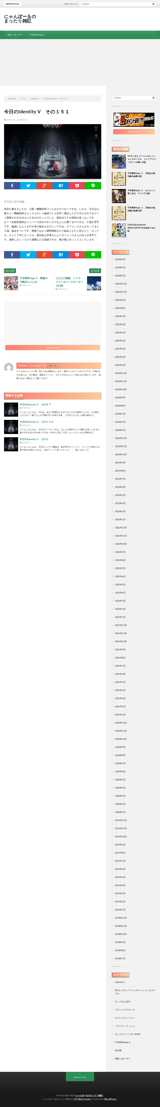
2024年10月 (121, 389)
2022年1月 (120, 617)
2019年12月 (121, 820)
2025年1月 (120, 365)
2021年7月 (120, 665)
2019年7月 (120, 861)
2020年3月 (120, 795)
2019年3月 (120, 893)
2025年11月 (121, 291)
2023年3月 (120, 511)
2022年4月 (120, 592)
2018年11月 (121, 926)
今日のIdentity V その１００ (37, 421)
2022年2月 (120, 609)
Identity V (24, 120)
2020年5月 (120, 779)
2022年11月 (121, 535)
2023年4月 (120, 503)
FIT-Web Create (82, 1099)
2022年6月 (120, 576)
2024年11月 (121, 381)
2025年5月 (120, 332)
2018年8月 (120, 950)
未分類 (118, 1050)
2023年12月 (121, 438)
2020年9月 (120, 747)
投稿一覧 (53, 365)
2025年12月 (121, 283)
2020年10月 (121, 739)
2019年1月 (120, 909)
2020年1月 (120, 812)
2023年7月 (120, 478)
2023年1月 (120, 519)
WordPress (110, 1099)
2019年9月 (120, 844)
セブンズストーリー (125, 1017)
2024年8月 (120, 405)
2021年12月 (121, 625)
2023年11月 (121, 446)
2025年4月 (120, 340)
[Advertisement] (80, 62)
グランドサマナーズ (125, 1009)
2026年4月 (120, 259)
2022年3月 (120, 600)
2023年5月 (120, 495)
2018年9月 (120, 942)
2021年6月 (120, 674)
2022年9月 (120, 552)
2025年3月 (120, 348)
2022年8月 (120, 560)
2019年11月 (121, 828)
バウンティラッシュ (125, 1026)
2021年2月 (120, 706)
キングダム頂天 (122, 1001)
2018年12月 (121, 917)
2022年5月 (120, 584)
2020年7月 (120, 763)
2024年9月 (120, 397)
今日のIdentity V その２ (34, 439)
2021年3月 (120, 698)
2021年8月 (120, 657)
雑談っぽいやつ (15, 34)
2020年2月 (120, 804)
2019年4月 (120, 885)
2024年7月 (120, 413)
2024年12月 (121, 373)
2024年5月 (120, 422)
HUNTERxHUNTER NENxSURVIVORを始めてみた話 (142, 228)
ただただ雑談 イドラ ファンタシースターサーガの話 (69, 282)
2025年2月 (120, 357)
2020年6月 (120, 771)
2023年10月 (121, 454)
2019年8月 (120, 852)
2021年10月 (121, 641)
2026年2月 (120, 275)
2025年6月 (120, 324)
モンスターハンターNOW (127, 1034)
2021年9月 (120, 649)
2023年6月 (120, 487)
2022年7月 (120, 568)
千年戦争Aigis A (37, 34)
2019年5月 (120, 877)
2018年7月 (120, 958)
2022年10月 (121, 543)
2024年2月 (120, 430)
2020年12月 (121, 722)
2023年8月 (120, 470)
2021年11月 (121, 633)
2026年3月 (120, 267)
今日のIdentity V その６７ (35, 404)
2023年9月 (120, 462)
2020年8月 (120, 755)
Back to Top (80, 1077)
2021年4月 (120, 690)
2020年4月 (120, 787)
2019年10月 (121, 836)
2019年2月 (120, 901)
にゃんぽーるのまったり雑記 (20, 18)
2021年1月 (120, 714)
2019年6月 (120, 869)
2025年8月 (120, 308)
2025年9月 (120, 300)
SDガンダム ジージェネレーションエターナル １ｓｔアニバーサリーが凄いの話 (142, 159)
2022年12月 (121, 527)
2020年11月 (121, 730)
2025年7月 (120, 316)
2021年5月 (120, 682)
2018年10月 (121, 934)
